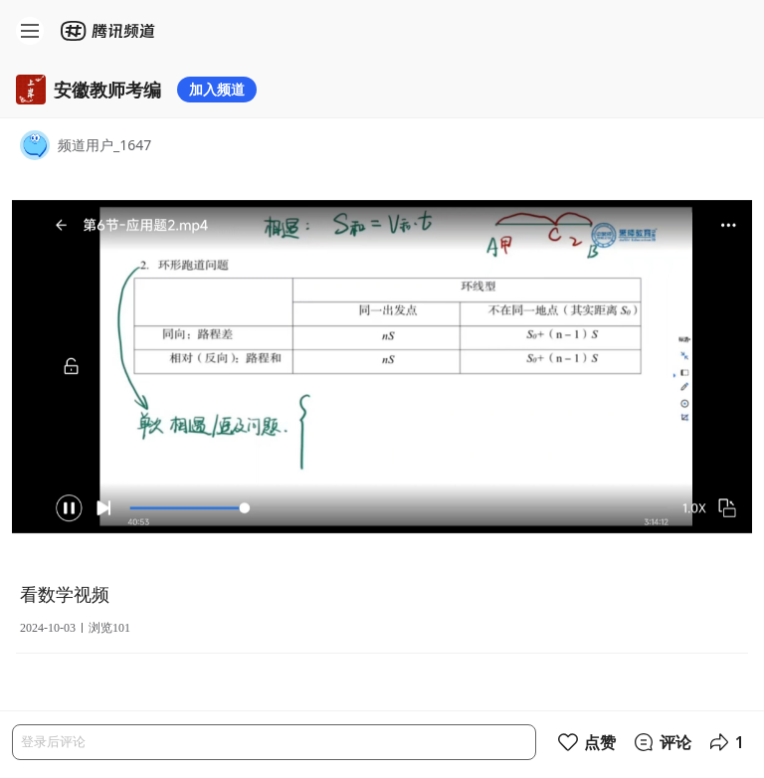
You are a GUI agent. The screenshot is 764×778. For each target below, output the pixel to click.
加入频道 (217, 89)
